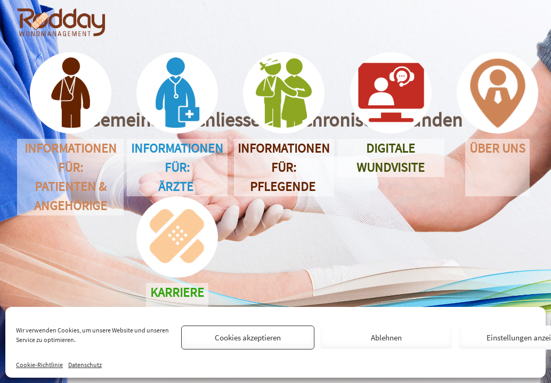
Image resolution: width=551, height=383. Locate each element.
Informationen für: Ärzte (177, 167)
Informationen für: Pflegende (284, 167)
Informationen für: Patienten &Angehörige (71, 177)
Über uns (497, 167)
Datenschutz (85, 365)
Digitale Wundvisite (390, 158)
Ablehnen (386, 337)
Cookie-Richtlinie (39, 365)
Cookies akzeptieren (248, 337)
